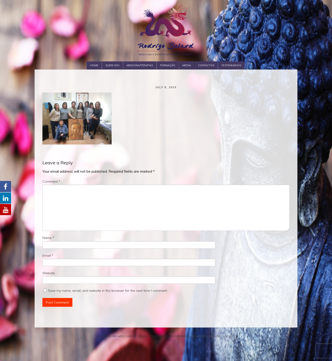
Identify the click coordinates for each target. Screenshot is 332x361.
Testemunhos (231, 65)
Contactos (206, 65)
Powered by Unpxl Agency (213, 336)
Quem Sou (112, 65)
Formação (167, 65)
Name (48, 238)
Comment (51, 181)
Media (186, 65)
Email (47, 255)
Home (94, 65)
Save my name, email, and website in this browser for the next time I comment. (108, 291)
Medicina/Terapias (140, 65)
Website (48, 273)
